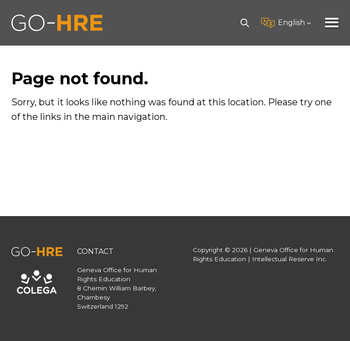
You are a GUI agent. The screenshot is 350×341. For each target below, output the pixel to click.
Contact (95, 251)
